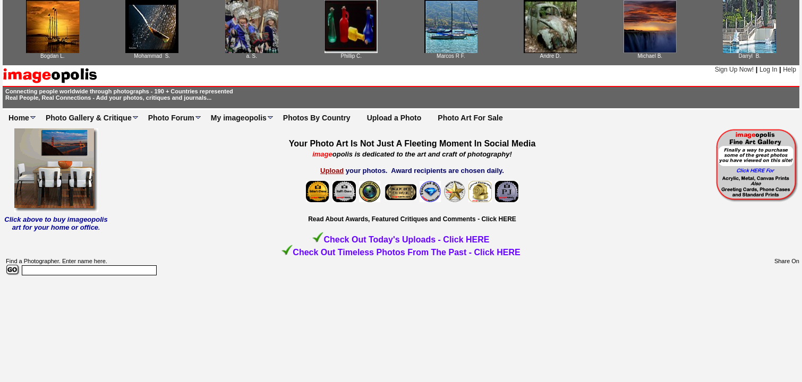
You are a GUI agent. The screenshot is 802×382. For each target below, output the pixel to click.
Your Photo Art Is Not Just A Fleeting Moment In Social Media (412, 143)
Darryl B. (749, 56)
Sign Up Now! (734, 69)
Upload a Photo (394, 118)
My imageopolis (239, 118)
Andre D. (550, 56)
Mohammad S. (152, 56)
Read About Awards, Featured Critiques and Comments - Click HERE (412, 219)
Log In (768, 69)
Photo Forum (171, 118)
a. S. (251, 56)
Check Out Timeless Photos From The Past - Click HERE (406, 252)
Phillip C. (351, 56)
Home (18, 118)
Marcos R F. (451, 56)
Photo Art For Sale (470, 118)
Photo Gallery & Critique (89, 118)
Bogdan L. (52, 56)
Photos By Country (317, 118)
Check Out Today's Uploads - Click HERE (406, 239)
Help (789, 69)
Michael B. (649, 56)
